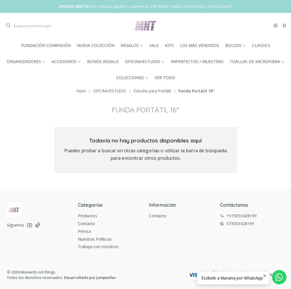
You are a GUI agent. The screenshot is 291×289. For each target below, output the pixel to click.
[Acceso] (275, 26)
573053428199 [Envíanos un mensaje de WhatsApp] (237, 223)
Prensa (84, 231)
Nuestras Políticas (95, 239)
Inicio (81, 91)
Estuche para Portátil (152, 91)
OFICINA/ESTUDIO (109, 91)
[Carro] (284, 26)
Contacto (86, 223)
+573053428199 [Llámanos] (238, 215)
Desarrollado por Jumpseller (90, 277)
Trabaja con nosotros (98, 246)
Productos (87, 215)
